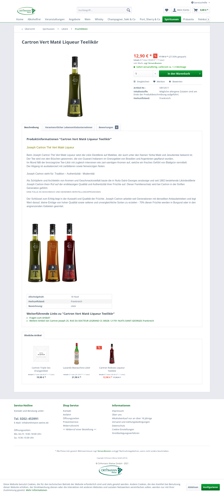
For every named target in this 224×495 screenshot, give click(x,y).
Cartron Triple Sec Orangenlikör (41, 369)
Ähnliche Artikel (33, 335)
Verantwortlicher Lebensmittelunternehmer (68, 127)
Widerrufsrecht (71, 425)
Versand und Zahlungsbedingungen (131, 421)
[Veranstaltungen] (55, 19)
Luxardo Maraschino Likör (76, 367)
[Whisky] (99, 19)
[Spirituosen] (171, 19)
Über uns (117, 414)
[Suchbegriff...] (104, 10)
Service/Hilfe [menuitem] (199, 2)
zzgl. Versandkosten (153, 63)
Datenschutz (118, 425)
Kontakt (67, 410)
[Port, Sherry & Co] (150, 19)
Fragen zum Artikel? (38, 317)
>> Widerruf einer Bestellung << (79, 429)
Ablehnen (193, 487)
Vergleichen (141, 81)
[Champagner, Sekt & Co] (121, 19)
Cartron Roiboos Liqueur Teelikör (112, 369)
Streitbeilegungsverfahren (125, 433)
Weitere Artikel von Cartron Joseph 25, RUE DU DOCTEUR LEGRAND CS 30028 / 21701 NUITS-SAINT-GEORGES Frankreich (90, 320)
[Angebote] (74, 19)
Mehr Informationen (36, 490)
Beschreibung (31, 127)
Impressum (118, 410)
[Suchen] (128, 10)
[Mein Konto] (181, 10)
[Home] (20, 19)
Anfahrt (67, 414)
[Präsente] (188, 19)
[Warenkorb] (201, 10)
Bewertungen (108, 127)
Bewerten (175, 81)
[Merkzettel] (166, 10)
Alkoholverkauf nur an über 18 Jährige (132, 418)
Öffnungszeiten (71, 418)
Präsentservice (70, 421)
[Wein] (87, 19)
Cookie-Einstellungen (123, 429)
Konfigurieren (210, 487)
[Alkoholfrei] (34, 19)
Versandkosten (104, 451)
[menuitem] (104, 10)
